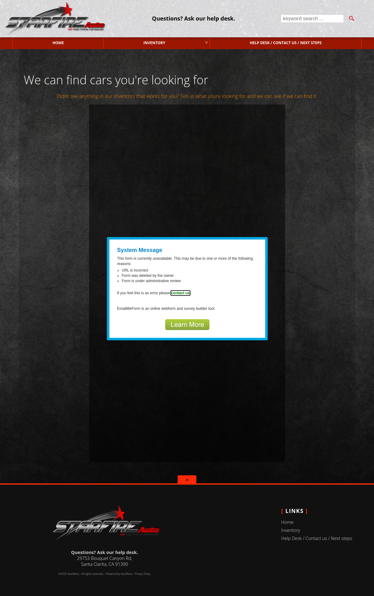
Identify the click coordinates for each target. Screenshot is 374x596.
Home (287, 522)
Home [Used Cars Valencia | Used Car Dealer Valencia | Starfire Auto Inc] (58, 42)
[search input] (312, 18)
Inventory (290, 530)
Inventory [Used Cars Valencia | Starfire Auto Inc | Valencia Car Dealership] (154, 42)
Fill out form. (187, 283)
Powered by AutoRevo (119, 574)
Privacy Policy (143, 574)
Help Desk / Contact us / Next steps (285, 42)
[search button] (351, 18)
